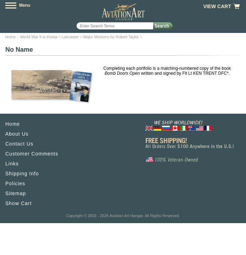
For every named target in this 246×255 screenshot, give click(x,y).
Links (12, 163)
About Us (17, 134)
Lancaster (70, 37)
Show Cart (18, 203)
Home (10, 37)
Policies (15, 183)
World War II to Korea (38, 37)
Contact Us (19, 144)
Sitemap (15, 193)
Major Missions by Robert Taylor (111, 37)
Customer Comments (31, 154)
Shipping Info (22, 173)
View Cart (217, 6)
